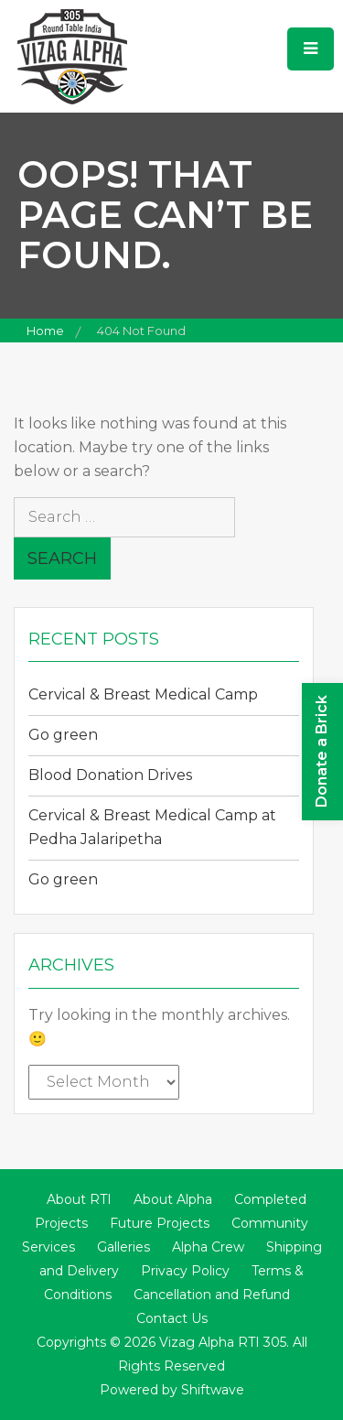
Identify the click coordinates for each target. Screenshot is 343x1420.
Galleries (123, 1247)
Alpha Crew (208, 1247)
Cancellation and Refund (212, 1294)
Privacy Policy (185, 1271)
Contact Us (172, 1318)
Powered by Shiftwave (172, 1390)
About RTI (79, 1199)
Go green (63, 734)
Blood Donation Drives (110, 775)
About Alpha (173, 1199)
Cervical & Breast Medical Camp (143, 694)
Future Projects (159, 1223)
